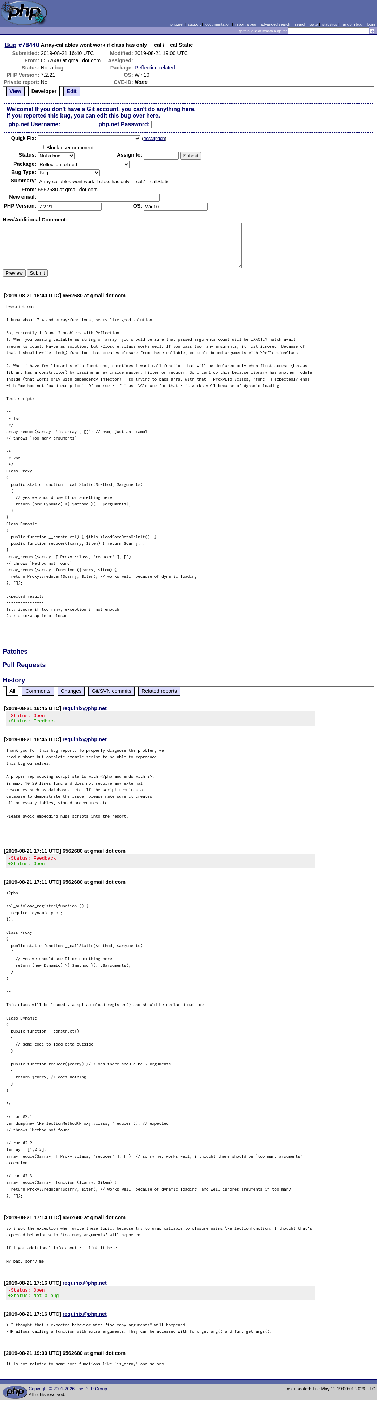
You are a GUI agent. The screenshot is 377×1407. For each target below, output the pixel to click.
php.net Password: (124, 124)
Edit (71, 91)
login (371, 24)
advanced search (275, 24)
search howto (306, 24)
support (194, 24)
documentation (218, 24)
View (15, 91)
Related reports (159, 691)
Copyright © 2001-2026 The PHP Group (68, 1395)
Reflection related (155, 68)
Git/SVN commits (111, 691)
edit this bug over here (127, 116)
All (12, 691)
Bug (11, 44)
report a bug (245, 24)
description (154, 138)
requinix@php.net (85, 708)
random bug (352, 24)
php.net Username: (34, 124)
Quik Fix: (24, 138)
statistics (329, 24)
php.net (176, 24)
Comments (38, 691)
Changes (71, 691)
